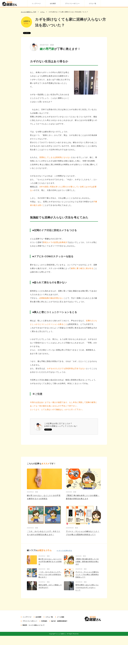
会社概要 (53, 3)
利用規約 (44, 621)
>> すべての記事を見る (64, 550)
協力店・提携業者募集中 (59, 621)
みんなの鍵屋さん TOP (28, 12)
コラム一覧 (92, 3)
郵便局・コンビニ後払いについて (34, 625)
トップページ (36, 3)
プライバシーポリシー (72, 3)
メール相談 (60, 617)
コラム (42, 12)
